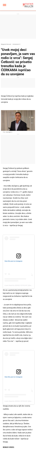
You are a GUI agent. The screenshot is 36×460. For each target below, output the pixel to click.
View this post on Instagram (13, 261)
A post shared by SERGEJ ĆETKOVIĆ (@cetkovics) (20, 285)
